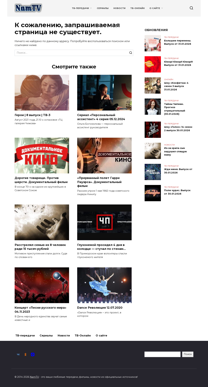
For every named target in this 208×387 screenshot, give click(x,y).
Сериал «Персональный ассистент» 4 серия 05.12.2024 (101, 117)
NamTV (34, 376)
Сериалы (103, 8)
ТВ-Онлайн (137, 8)
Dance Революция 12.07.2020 (99, 307)
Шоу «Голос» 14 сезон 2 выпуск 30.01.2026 (178, 128)
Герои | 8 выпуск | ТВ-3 (32, 115)
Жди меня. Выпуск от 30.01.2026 (178, 171)
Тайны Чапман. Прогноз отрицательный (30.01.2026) (174, 109)
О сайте (155, 8)
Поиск (188, 354)
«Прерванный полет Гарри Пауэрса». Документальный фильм (99, 182)
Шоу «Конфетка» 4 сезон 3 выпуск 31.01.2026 (176, 86)
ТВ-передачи (80, 8)
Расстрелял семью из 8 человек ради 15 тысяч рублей (40, 247)
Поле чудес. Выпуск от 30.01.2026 (177, 192)
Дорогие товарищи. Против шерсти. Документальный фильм (41, 180)
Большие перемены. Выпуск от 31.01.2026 (177, 42)
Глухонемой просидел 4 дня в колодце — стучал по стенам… (101, 247)
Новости (119, 8)
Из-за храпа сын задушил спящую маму (175, 151)
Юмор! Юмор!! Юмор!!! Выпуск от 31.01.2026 (178, 63)
